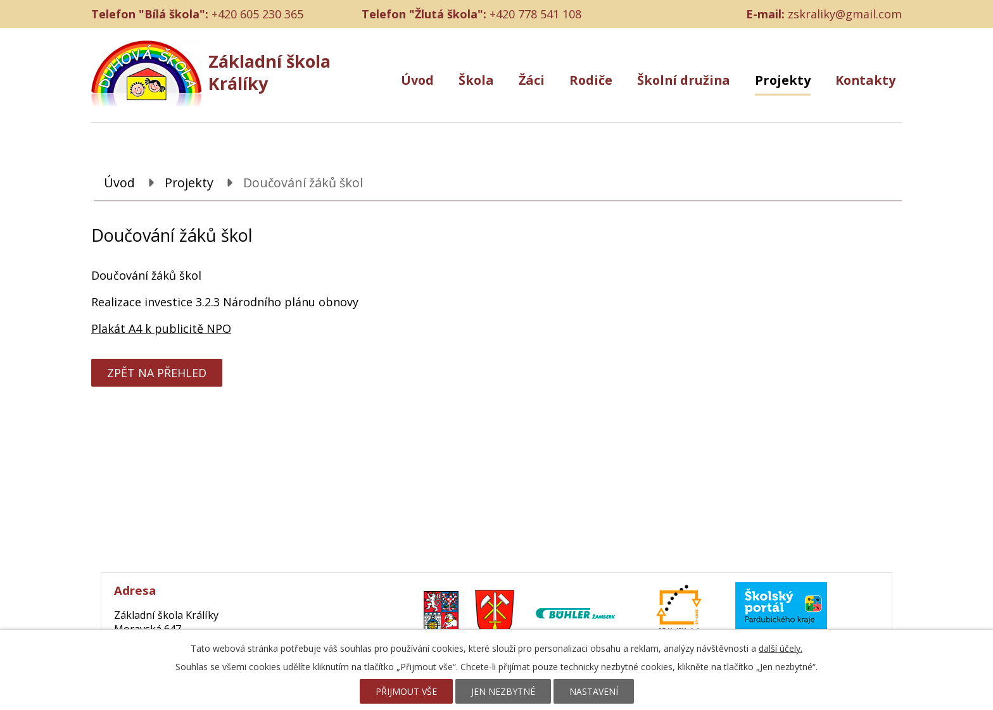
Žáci (532, 80)
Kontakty (865, 80)
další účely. (780, 648)
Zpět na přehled (156, 372)
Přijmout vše (406, 691)
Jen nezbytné (503, 691)
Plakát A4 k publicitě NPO (161, 328)
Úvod (417, 80)
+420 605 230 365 (257, 14)
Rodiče (590, 80)
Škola (476, 80)
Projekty (783, 80)
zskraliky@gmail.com (845, 14)
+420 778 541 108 (535, 14)
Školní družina (683, 80)
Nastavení (593, 691)
